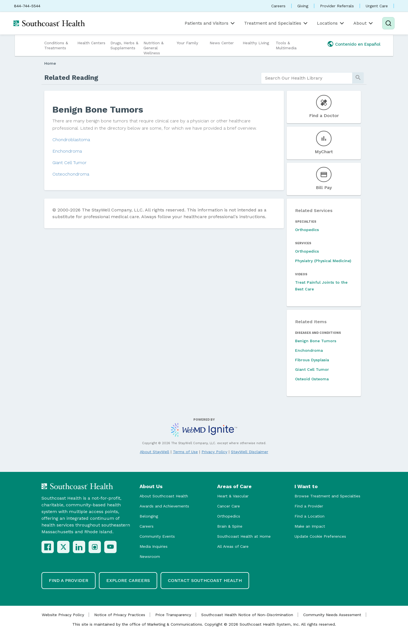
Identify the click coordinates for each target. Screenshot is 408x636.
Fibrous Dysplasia (312, 360)
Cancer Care (228, 506)
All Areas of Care (233, 546)
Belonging (149, 516)
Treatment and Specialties (276, 23)
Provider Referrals (337, 6)
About (363, 23)
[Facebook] (47, 547)
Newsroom (150, 556)
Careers (278, 6)
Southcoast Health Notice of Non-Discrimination (247, 614)
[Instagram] (95, 547)
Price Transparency (173, 614)
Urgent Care (377, 6)
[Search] (388, 23)
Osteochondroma (70, 174)
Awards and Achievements (164, 506)
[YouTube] (110, 547)
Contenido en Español (358, 44)
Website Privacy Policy (63, 614)
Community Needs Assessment (332, 614)
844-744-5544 (27, 6)
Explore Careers (128, 580)
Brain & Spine (229, 526)
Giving (302, 6)
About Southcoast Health (164, 496)
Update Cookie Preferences (320, 536)
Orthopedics (307, 229)
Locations (331, 23)
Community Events (157, 536)
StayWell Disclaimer (249, 451)
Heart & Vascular (233, 496)
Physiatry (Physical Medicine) (323, 260)
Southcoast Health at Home (244, 536)
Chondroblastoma (71, 139)
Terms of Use (185, 451)
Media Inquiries (154, 546)
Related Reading (71, 77)
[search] (307, 78)
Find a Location (309, 516)
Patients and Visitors (210, 23)
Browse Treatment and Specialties (327, 496)
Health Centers (91, 43)
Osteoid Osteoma (312, 379)
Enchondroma (67, 151)
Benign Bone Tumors (315, 341)
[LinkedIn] (79, 547)
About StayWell (154, 451)
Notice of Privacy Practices (119, 614)
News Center (222, 43)
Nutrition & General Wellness (153, 48)
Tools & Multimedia (286, 45)
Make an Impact (310, 526)
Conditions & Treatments (56, 45)
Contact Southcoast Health (205, 580)
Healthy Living (256, 43)
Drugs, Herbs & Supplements (124, 45)
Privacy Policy (214, 451)
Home (50, 63)
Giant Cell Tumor (69, 162)
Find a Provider (309, 506)
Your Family (187, 43)
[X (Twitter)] (63, 547)
